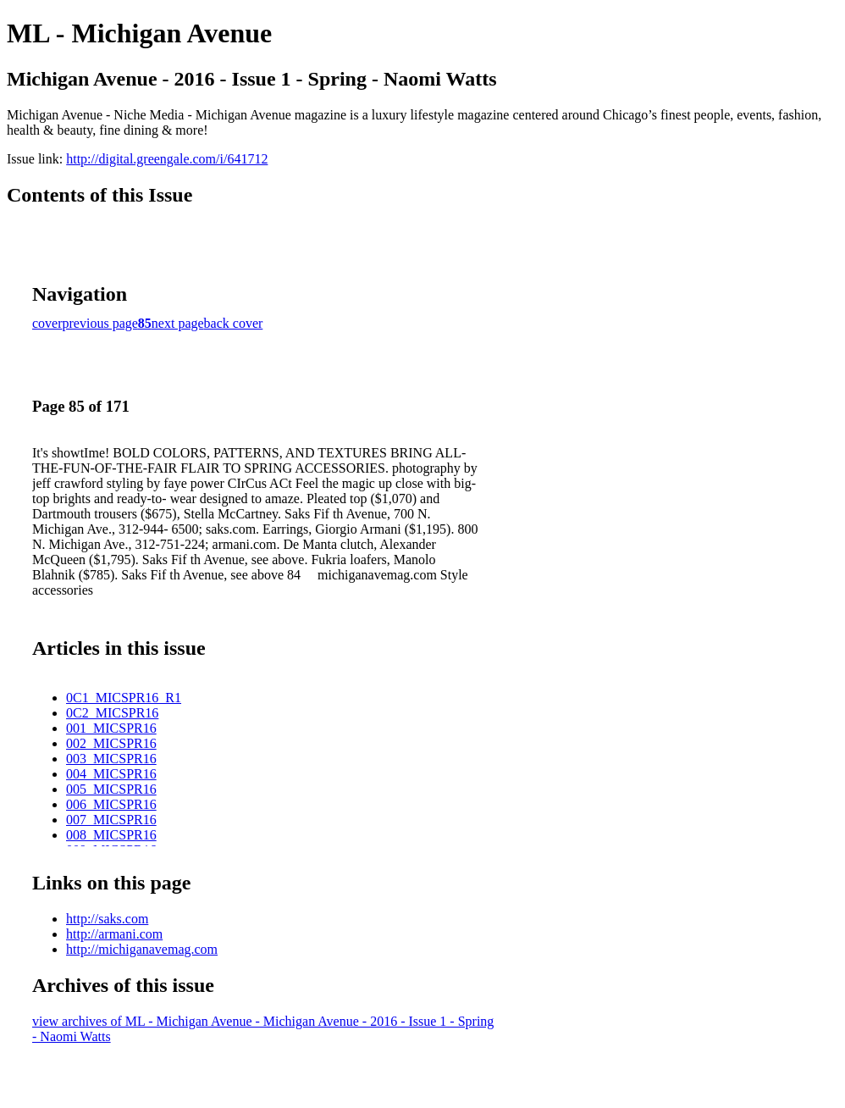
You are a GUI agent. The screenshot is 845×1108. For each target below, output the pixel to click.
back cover (233, 323)
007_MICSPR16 (111, 819)
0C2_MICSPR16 (112, 713)
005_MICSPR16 (111, 789)
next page (178, 323)
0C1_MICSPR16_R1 (123, 697)
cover (47, 323)
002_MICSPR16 (111, 743)
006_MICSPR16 (111, 804)
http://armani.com (114, 934)
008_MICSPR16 (111, 835)
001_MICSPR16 (111, 728)
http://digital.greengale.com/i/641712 (167, 159)
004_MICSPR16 (111, 774)
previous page (100, 323)
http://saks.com (107, 918)
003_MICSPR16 (111, 758)
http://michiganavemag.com (142, 949)
